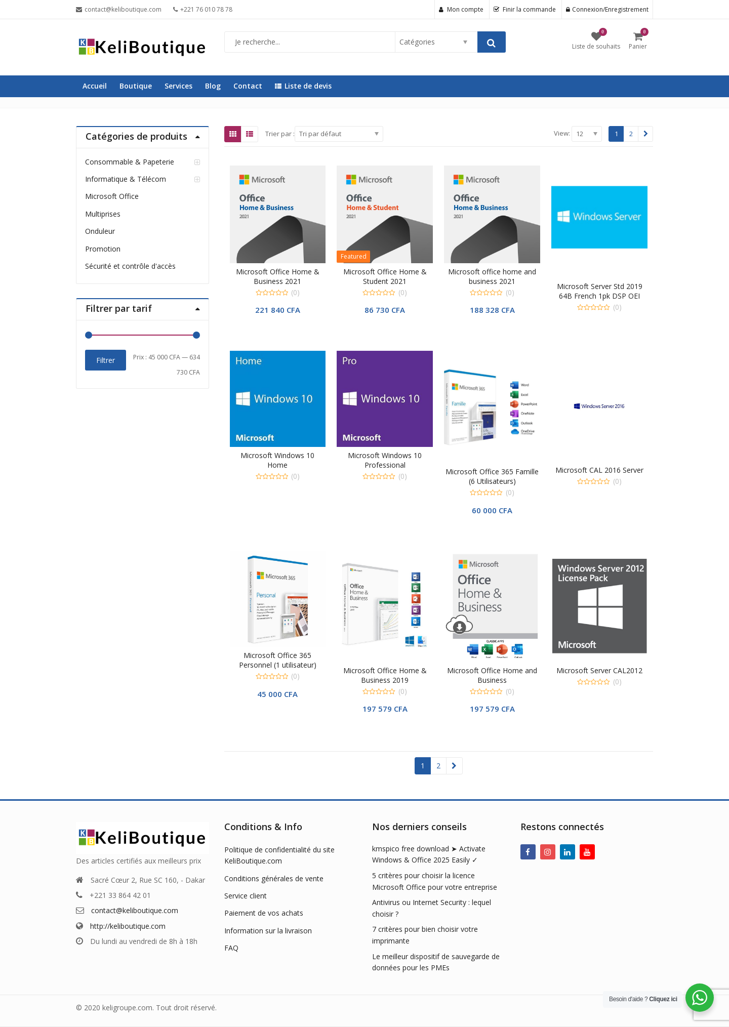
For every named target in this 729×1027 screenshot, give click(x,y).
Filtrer (105, 360)
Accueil (95, 86)
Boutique (135, 86)
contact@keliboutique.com (134, 910)
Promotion (102, 249)
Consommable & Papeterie (129, 162)
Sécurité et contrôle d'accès (130, 266)
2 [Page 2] (631, 133)
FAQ (231, 948)
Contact (247, 86)
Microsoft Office (112, 196)
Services (178, 86)
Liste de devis (303, 86)
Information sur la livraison (268, 930)
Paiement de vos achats (263, 913)
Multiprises (102, 214)
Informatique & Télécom (125, 179)
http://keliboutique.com (128, 926)
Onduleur (100, 231)
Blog (213, 86)
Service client (245, 895)
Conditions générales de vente (273, 878)
